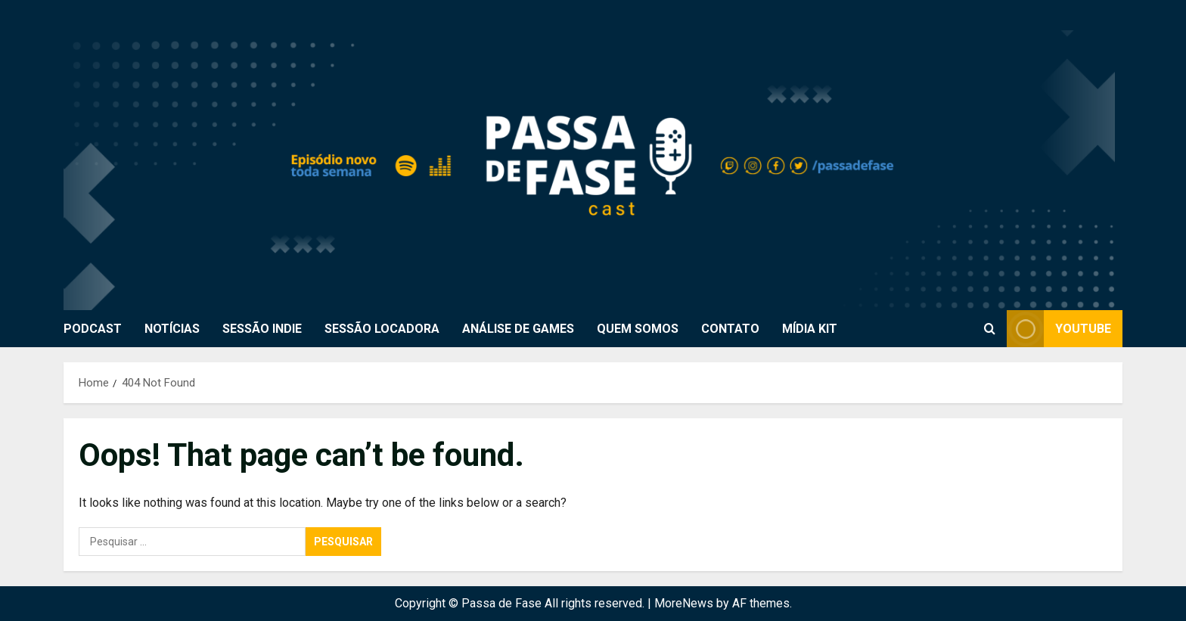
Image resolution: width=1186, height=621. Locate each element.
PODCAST (93, 328)
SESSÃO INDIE (262, 328)
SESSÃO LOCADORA (381, 328)
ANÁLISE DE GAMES (518, 328)
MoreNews (683, 603)
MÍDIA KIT (809, 328)
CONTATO (730, 328)
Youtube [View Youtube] (1059, 328)
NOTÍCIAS (172, 328)
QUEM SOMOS (637, 328)
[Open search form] (989, 328)
